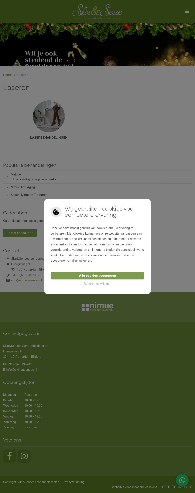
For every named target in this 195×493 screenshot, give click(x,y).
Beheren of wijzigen (97, 284)
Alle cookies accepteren (97, 276)
